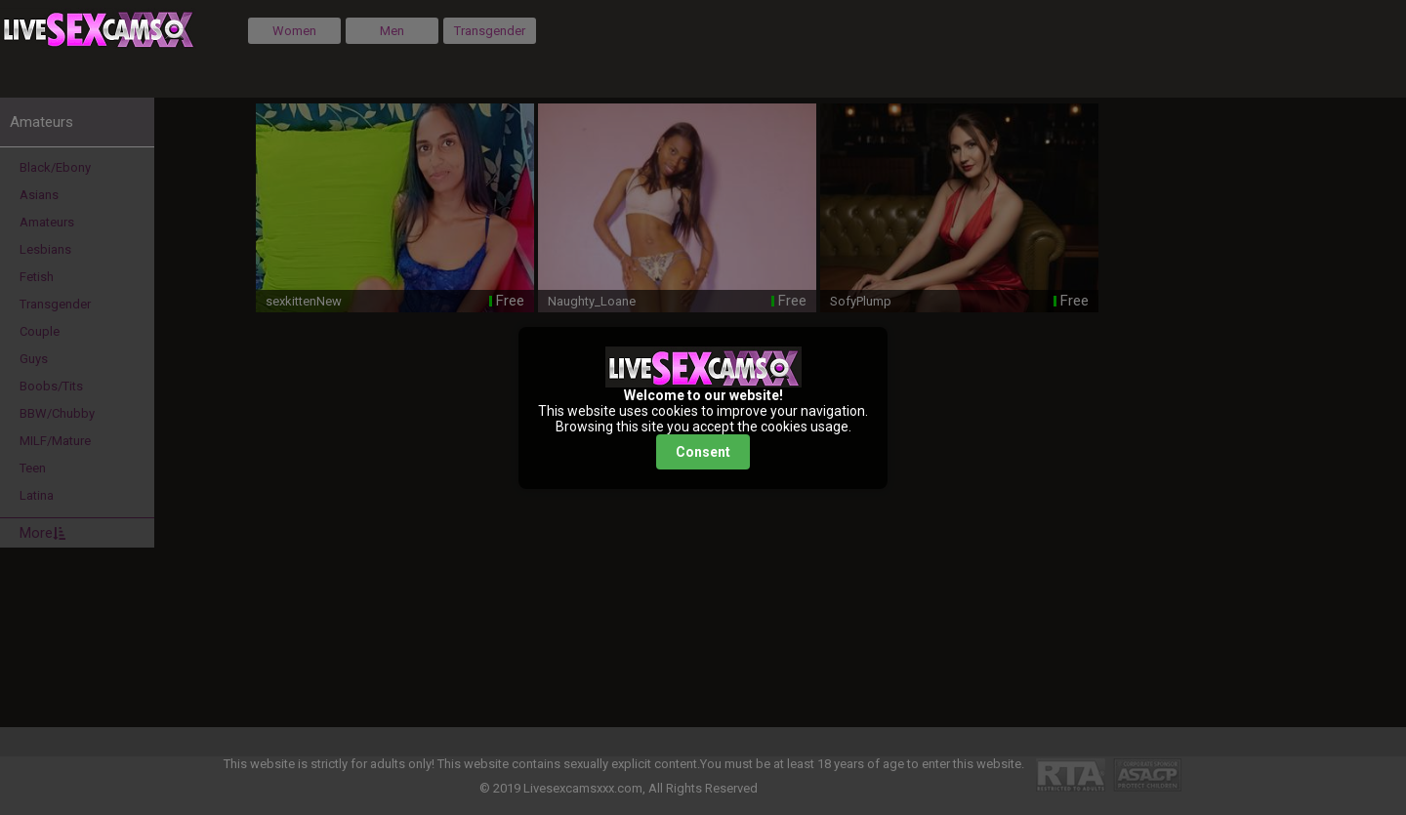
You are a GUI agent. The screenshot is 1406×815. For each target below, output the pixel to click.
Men (392, 30)
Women (294, 30)
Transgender (489, 30)
